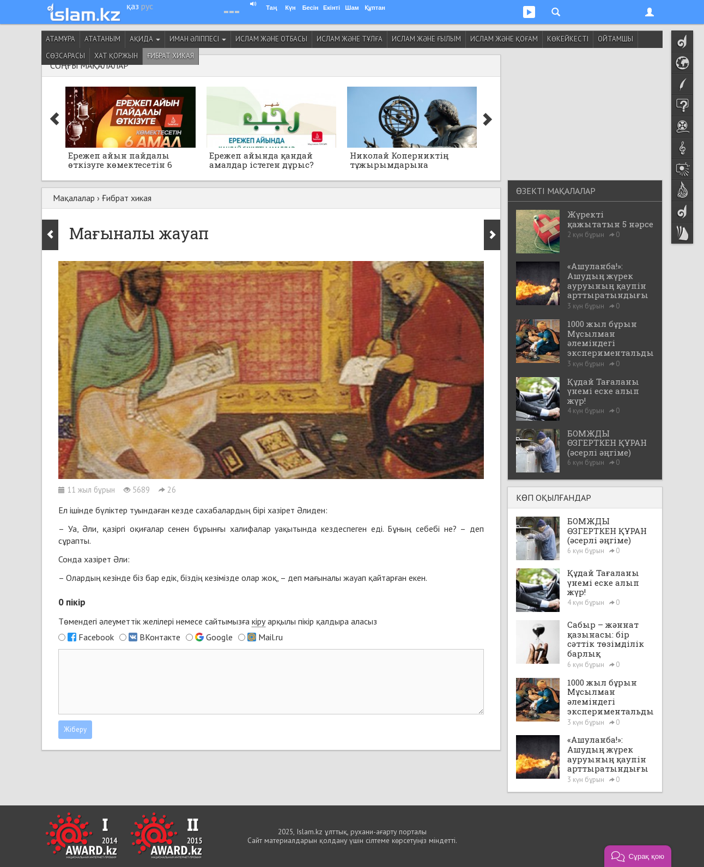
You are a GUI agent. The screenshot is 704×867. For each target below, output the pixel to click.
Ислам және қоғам (504, 39)
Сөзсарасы (65, 55)
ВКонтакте (159, 637)
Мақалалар (74, 197)
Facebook (96, 637)
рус (147, 6)
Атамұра (60, 39)
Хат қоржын (116, 55)
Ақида (145, 39)
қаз (132, 6)
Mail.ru (270, 637)
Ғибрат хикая (170, 55)
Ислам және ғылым (426, 39)
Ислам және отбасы (271, 39)
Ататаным (102, 39)
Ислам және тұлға (350, 39)
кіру (258, 621)
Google (219, 637)
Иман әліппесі (197, 39)
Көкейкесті (567, 39)
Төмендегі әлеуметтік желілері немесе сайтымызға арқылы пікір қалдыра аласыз (217, 621)
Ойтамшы (615, 39)
